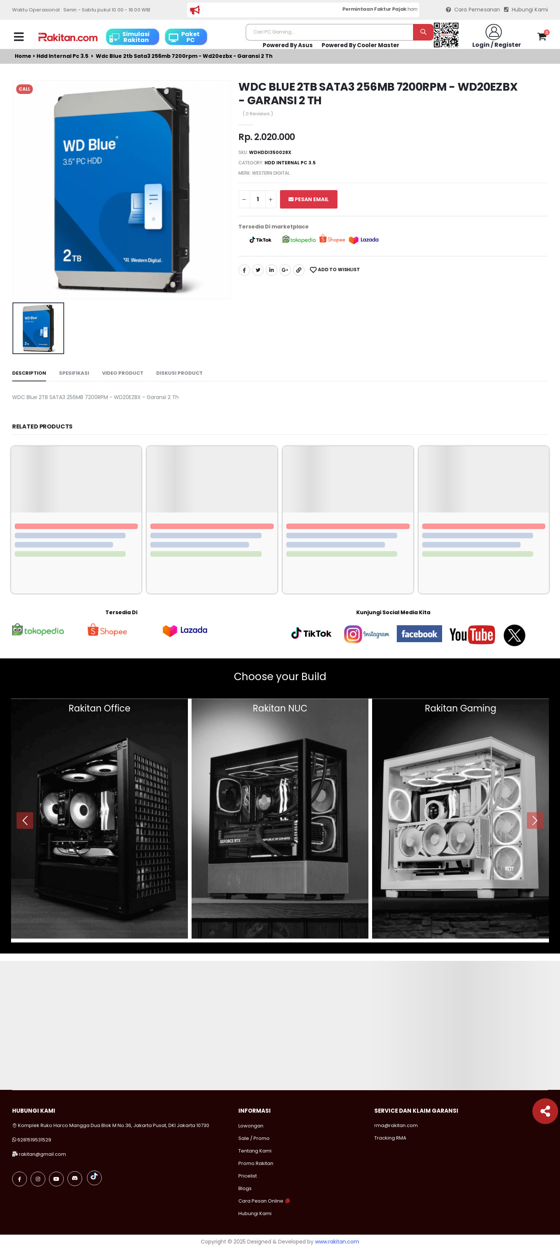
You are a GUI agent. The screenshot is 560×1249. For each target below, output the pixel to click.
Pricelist (247, 1175)
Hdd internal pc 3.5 (62, 56)
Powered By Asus (288, 45)
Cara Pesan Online (260, 1200)
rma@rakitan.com (396, 1125)
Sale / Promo (254, 1138)
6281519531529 (34, 1139)
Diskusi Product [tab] (179, 373)
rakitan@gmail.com (42, 1154)
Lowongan (250, 1125)
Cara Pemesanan (473, 9)
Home (23, 56)
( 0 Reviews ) (257, 113)
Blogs (245, 1188)
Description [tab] (29, 373)
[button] (542, 38)
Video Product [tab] (122, 373)
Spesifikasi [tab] (74, 373)
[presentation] (25, 820)
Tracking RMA (390, 1137)
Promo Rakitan (255, 1163)
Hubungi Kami (526, 9)
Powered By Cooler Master (360, 45)
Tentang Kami (255, 1150)
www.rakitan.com (337, 1241)
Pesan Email (308, 199)
